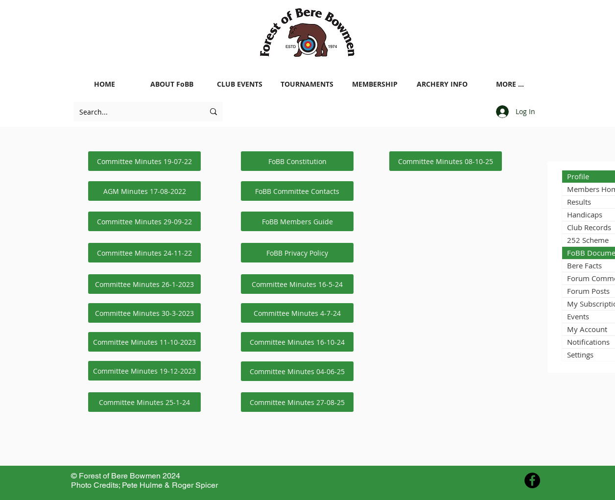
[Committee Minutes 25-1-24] (144, 402)
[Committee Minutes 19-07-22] (144, 161)
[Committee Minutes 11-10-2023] (144, 342)
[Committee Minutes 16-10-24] (297, 342)
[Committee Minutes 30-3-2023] (144, 313)
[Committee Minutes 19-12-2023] (144, 371)
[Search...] (134, 111)
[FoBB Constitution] (297, 161)
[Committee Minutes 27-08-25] (297, 402)
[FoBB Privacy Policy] (297, 252)
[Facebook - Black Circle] (532, 480)
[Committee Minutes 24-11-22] (144, 252)
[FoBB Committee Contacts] (297, 191)
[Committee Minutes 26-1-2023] (144, 284)
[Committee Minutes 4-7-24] (297, 313)
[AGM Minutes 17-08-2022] (144, 191)
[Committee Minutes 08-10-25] (445, 161)
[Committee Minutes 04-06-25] (297, 371)
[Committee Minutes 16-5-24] (297, 284)
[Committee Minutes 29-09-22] (144, 221)
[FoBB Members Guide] (297, 221)
